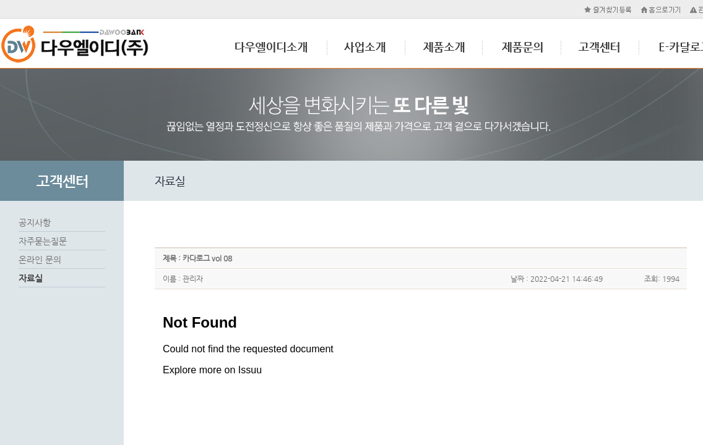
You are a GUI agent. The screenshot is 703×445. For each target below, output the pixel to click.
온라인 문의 (40, 260)
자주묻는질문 (43, 241)
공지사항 (35, 222)
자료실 (31, 278)
